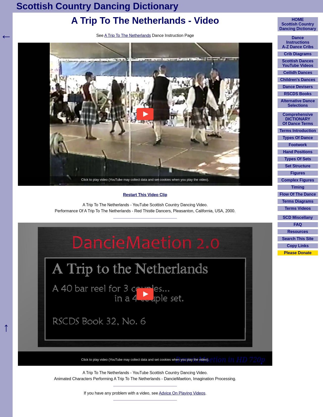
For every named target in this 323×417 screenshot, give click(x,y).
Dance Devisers (298, 87)
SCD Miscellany (298, 217)
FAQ (298, 224)
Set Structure (297, 166)
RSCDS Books (297, 94)
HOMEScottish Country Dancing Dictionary (297, 24)
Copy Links (298, 246)
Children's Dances (297, 79)
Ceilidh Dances (297, 72)
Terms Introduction (298, 130)
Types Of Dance (298, 138)
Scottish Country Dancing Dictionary (97, 6)
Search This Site (298, 239)
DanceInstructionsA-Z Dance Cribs (297, 42)
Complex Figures (297, 180)
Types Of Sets (297, 159)
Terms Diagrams (297, 201)
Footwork (298, 145)
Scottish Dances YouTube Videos (297, 63)
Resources (297, 231)
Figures (297, 173)
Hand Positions (297, 152)
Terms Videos (298, 208)
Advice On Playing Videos (182, 393)
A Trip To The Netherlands (127, 35)
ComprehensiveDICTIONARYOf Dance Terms (297, 119)
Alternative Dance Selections (298, 103)
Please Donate (297, 253)
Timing (297, 187)
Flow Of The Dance (298, 194)
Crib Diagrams (297, 54)
